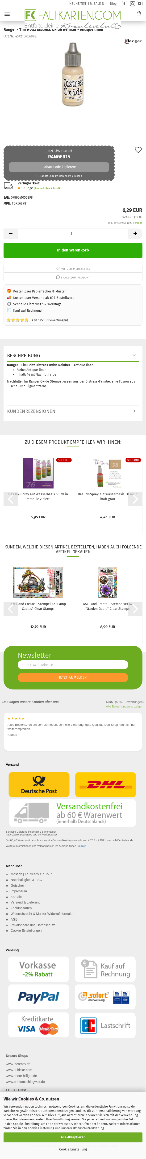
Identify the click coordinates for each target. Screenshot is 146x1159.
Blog (113, 4)
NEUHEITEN (77, 4)
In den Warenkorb (73, 250)
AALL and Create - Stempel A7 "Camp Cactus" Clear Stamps (38, 606)
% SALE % (97, 4)
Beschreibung (23, 355)
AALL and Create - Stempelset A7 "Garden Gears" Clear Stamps (107, 606)
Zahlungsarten (21, 908)
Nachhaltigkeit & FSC (26, 880)
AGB (14, 919)
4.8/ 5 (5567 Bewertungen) (37, 319)
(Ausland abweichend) (47, 188)
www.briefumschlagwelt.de (25, 1082)
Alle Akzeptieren (73, 1137)
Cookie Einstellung (73, 1149)
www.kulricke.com (19, 1070)
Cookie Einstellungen (26, 930)
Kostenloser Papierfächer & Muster (39, 291)
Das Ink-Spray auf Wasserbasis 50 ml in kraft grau (108, 496)
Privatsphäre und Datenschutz (33, 925)
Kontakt (16, 897)
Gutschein (18, 885)
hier (83, 845)
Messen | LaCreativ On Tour (31, 874)
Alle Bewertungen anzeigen (124, 706)
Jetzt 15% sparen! (59, 163)
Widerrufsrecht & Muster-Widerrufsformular (42, 914)
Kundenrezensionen (31, 411)
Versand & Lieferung (26, 902)
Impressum (19, 891)
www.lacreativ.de (18, 1064)
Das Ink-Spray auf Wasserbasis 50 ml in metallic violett (38, 496)
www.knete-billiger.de (21, 1076)
